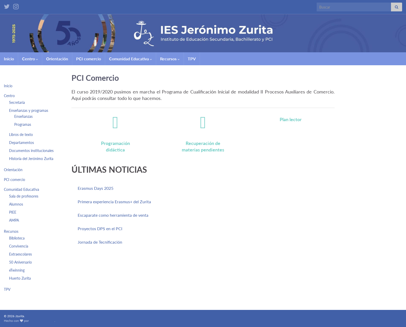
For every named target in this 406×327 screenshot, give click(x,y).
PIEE (12, 212)
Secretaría (17, 102)
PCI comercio (88, 58)
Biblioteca (17, 238)
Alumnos (16, 204)
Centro (30, 58)
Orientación (57, 58)
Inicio (9, 58)
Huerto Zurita (20, 278)
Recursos (170, 58)
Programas (22, 124)
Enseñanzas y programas (28, 110)
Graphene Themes (42, 321)
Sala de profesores (23, 196)
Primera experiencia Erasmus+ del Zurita (114, 201)
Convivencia (18, 246)
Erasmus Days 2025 (95, 188)
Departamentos (21, 142)
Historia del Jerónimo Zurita (31, 158)
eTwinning (17, 270)
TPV (192, 58)
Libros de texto (21, 134)
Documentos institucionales (31, 150)
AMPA (14, 220)
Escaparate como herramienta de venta (113, 215)
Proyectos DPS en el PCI (100, 228)
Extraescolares (20, 254)
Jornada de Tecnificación (100, 241)
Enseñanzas (23, 116)
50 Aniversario (20, 262)
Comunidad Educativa (130, 58)
